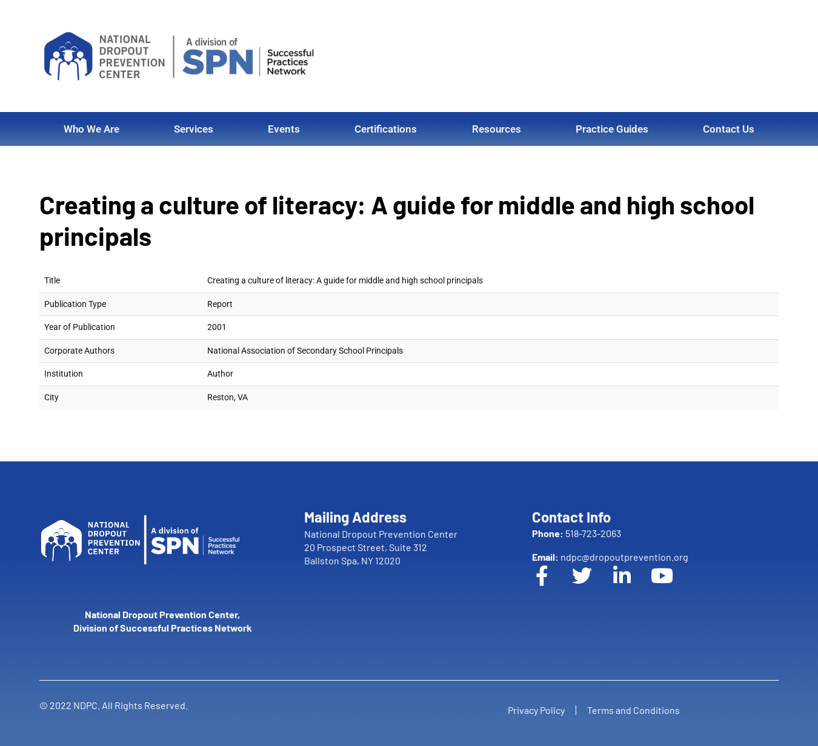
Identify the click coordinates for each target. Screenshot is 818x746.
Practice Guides (612, 129)
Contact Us (728, 129)
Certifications (385, 129)
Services (193, 129)
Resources (496, 129)
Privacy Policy (535, 710)
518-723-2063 (576, 533)
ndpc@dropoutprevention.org (610, 557)
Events (284, 129)
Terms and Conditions (634, 710)
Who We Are (91, 129)
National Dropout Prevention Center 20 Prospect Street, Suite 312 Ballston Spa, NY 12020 (380, 547)
